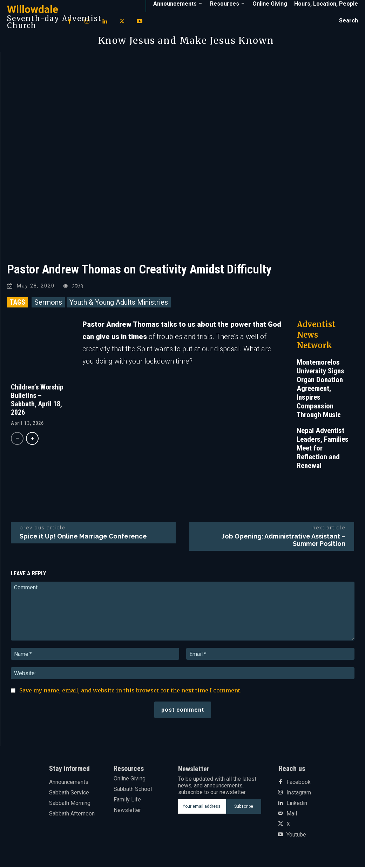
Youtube (296, 835)
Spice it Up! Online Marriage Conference (83, 536)
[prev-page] (17, 438)
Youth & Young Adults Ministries (118, 302)
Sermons (48, 302)
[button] (348, 20)
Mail (291, 814)
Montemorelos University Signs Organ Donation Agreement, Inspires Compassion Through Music (320, 388)
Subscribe (243, 806)
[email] (202, 806)
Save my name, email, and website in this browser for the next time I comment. (130, 690)
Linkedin (296, 803)
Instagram (298, 792)
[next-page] (32, 438)
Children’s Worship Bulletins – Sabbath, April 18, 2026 (37, 399)
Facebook (298, 782)
